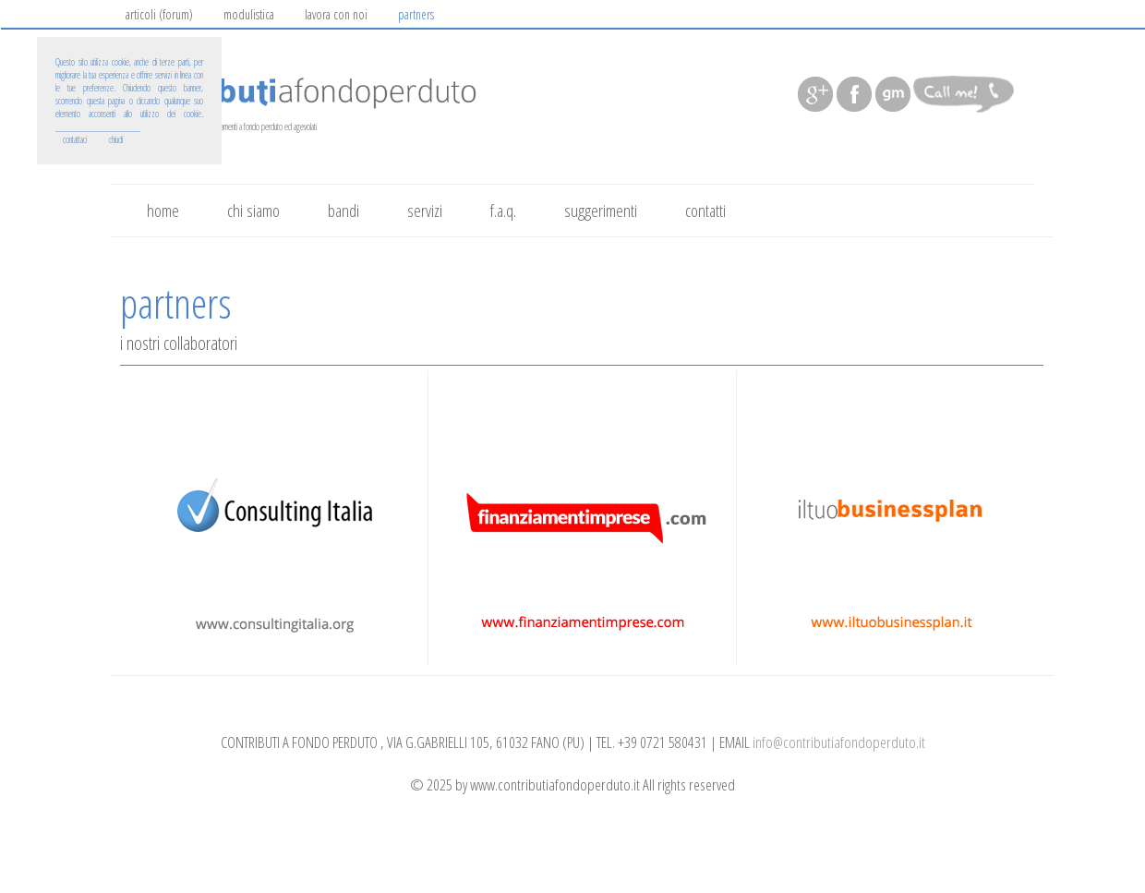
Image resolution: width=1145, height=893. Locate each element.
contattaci (75, 139)
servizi (424, 211)
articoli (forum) (159, 14)
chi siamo (253, 211)
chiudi (116, 139)
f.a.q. (503, 211)
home (163, 211)
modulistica (248, 14)
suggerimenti (600, 211)
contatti (705, 211)
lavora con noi (336, 14)
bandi (343, 211)
